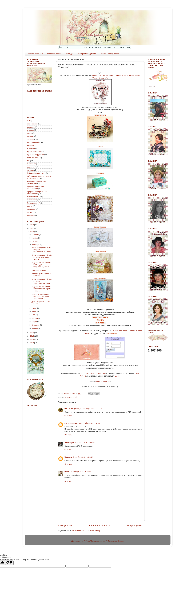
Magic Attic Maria (100, 115)
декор (29, 133)
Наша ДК (69, 54)
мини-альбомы (33, 158)
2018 (32, 225)
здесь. (117, 376)
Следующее (65, 525)
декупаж (30, 136)
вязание (30, 130)
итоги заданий (71, 397)
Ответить (68, 415)
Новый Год (31, 164)
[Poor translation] (9, 563)
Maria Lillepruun (71, 423)
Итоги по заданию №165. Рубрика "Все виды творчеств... (41, 257)
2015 (32, 333)
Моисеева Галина (100, 278)
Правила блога (54, 54)
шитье (29, 212)
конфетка (31, 148)
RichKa (100, 146)
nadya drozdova (100, 195)
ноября (35, 238)
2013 (32, 339)
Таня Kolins (100, 173)
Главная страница (35, 54)
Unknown (68, 457)
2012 (32, 343)
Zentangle (31, 215)
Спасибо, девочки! (38, 270)
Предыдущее (134, 525)
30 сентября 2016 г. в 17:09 (91, 408)
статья (30, 206)
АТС (29, 121)
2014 (32, 336)
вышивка (30, 127)
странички (31, 209)
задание (30, 139)
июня (34, 311)
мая (34, 315)
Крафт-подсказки (34, 151)
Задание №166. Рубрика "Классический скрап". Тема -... (41, 289)
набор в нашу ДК (102, 381)
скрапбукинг (32, 200)
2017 (32, 228)
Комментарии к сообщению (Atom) (86, 531)
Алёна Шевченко (100, 251)
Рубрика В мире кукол (36, 173)
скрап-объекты (33, 197)
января (35, 328)
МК (28, 161)
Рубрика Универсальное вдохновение (37, 193)
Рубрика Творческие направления (35, 188)
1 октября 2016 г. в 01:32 (83, 457)
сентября (36, 245)
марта (34, 322)
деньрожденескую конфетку (93, 373)
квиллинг (30, 145)
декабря (35, 235)
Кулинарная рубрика (35, 155)
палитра (30, 170)
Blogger (121, 541)
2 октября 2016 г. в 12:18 (81, 472)
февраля (36, 325)
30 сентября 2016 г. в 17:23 (89, 423)
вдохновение (32, 124)
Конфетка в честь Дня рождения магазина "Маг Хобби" (40, 296)
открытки (30, 167)
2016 (32, 232)
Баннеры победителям (87, 54)
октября (35, 241)
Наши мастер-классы (110, 54)
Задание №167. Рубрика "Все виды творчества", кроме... (41, 265)
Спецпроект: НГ (33, 203)
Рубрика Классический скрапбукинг (36, 182)
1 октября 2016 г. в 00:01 (85, 443)
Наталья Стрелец (100, 227)
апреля (35, 318)
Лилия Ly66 (69, 443)
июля (34, 308)
